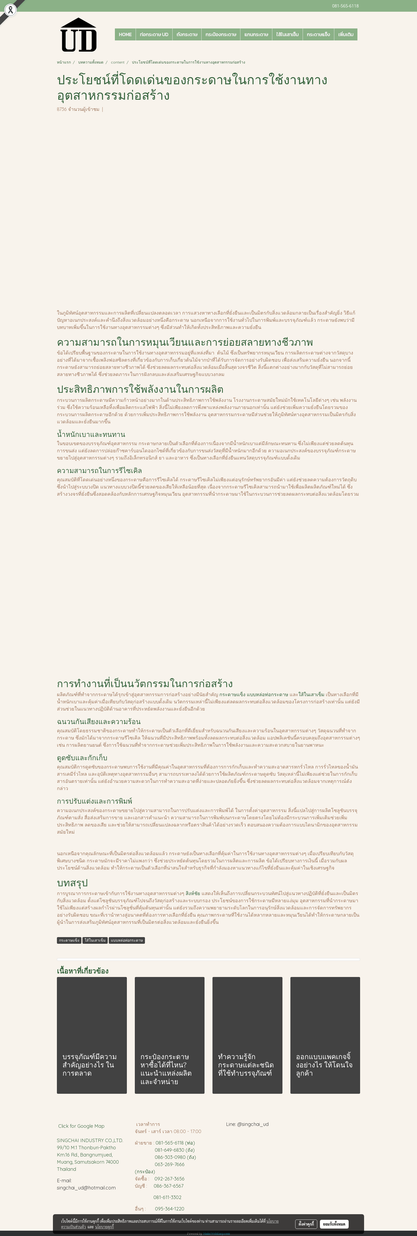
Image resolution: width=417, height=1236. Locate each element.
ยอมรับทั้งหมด (334, 1224)
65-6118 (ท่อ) (181, 1143)
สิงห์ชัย (193, 893)
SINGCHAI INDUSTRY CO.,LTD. (90, 1140)
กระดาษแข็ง (318, 34)
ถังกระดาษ (187, 34)
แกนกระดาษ (256, 34)
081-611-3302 (166, 1197)
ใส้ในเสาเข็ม (287, 34)
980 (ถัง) (186, 1157)
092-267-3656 (170, 1179)
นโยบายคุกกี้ (104, 1226)
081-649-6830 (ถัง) (175, 1150)
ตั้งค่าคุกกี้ (306, 1224)
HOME (125, 34)
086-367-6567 (169, 1186)
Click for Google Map (82, 1126)
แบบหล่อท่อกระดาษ (267, 694)
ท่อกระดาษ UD (154, 34)
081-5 (162, 1143)
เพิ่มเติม (345, 34)
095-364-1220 (169, 1209)
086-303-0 (166, 1157)
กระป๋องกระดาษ (221, 34)
